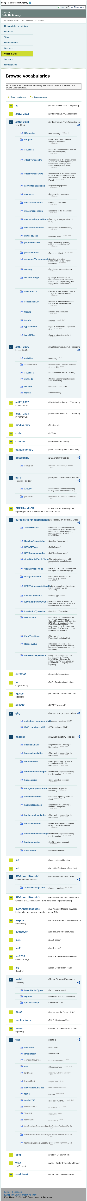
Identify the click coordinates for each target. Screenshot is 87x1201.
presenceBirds (31, 252)
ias (17, 860)
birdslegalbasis (31, 745)
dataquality (22, 458)
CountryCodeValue (33, 569)
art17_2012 (22, 402)
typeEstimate (30, 326)
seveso (19, 1028)
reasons (28, 386)
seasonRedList (31, 302)
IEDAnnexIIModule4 (27, 909)
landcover (21, 931)
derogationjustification (35, 788)
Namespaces (10, 65)
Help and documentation (16, 26)
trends (27, 320)
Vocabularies (11, 54)
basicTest (29, 1047)
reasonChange (31, 277)
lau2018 (20, 956)
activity (27, 489)
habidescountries (33, 796)
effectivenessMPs (33, 160)
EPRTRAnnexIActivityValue (36, 586)
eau (26, 1066)
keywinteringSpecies (34, 186)
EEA (17, 2)
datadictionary (24, 449)
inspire (19, 920)
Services (8, 59)
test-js (27, 1094)
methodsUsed (31, 236)
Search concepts (40, 97)
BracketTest (30, 1054)
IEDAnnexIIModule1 (27, 876)
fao (17, 682)
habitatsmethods (32, 823)
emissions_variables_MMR (36, 721)
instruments (30, 850)
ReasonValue (30, 644)
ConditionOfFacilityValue (36, 559)
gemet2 (20, 705)
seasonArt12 (30, 291)
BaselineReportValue (34, 541)
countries (29, 150)
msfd (18, 979)
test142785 (29, 1100)
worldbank (21, 1174)
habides (20, 736)
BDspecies (29, 133)
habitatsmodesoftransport (36, 833)
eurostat (20, 674)
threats (27, 312)
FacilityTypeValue (33, 595)
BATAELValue (31, 547)
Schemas (8, 48)
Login (63, 7)
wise (18, 1163)
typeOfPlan (29, 335)
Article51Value (31, 527)
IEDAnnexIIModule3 (27, 897)
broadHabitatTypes (33, 990)
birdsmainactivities (33, 753)
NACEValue (30, 617)
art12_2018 (22, 122)
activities (28, 358)
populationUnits (32, 242)
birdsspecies (30, 780)
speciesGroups (31, 1002)
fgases (19, 693)
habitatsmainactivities (35, 815)
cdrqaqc (28, 139)
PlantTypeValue (32, 636)
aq (17, 105)
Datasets (8, 31)
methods (28, 379)
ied (17, 868)
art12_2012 (22, 113)
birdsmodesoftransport (35, 771)
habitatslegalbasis (33, 805)
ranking (28, 269)
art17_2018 (22, 413)
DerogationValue (32, 576)
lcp (17, 967)
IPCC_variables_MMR (35, 727)
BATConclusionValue (34, 553)
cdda (18, 433)
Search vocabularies (18, 97)
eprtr (18, 477)
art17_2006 (22, 347)
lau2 (18, 948)
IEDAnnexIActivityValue (36, 602)
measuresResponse (34, 227)
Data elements (11, 42)
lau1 (18, 940)
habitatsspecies (32, 842)
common (20, 441)
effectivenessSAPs (33, 174)
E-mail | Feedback (13, 1192)
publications (23, 1020)
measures (29, 194)
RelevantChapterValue (35, 655)
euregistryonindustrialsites (31, 519)
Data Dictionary (27, 20)
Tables (7, 37)
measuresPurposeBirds (36, 219)
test (17, 1039)
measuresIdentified (33, 202)
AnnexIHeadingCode (34, 887)
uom (18, 1154)
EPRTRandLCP (24, 508)
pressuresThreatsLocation (36, 259)
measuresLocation (33, 211)
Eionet (16, 20)
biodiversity (22, 425)
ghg (17, 713)
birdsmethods (31, 761)
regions (28, 996)
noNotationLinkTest (34, 1088)
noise (18, 1012)
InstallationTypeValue (34, 611)
